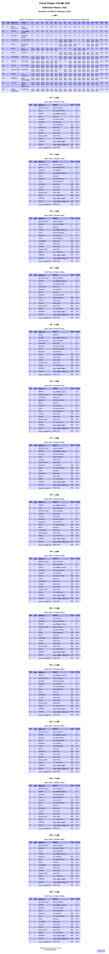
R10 (75, 22)
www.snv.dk (101, 950)
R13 (88, 22)
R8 (65, 22)
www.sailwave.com (50, 949)
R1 (32, 22)
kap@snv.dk (101, 951)
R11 (79, 22)
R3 (42, 22)
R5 (51, 22)
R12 (83, 22)
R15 (96, 22)
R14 (92, 22)
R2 (37, 22)
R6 (56, 22)
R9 (70, 22)
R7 (60, 22)
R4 (47, 22)
